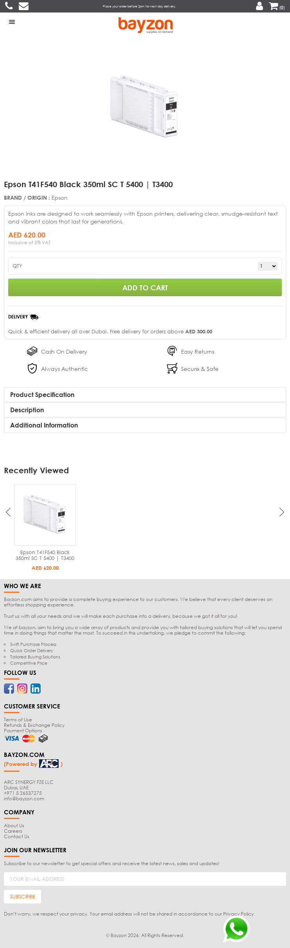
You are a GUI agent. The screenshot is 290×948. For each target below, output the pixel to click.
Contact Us (16, 836)
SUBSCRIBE (22, 896)
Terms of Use (18, 719)
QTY (17, 265)
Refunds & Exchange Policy (34, 725)
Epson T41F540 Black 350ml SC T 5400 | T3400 (45, 555)
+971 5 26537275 (23, 793)
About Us (14, 825)
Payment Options (23, 730)
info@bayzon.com (24, 798)
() (277, 7)
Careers (13, 831)
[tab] (145, 394)
